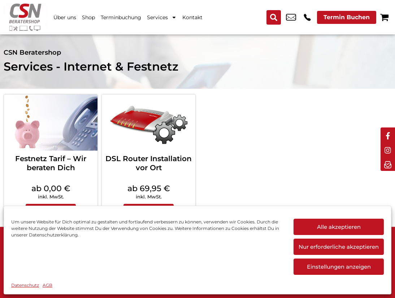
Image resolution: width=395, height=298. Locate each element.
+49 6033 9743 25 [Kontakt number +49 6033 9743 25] (307, 17)
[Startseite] (25, 17)
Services (162, 17)
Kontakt (192, 17)
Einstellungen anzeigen (339, 266)
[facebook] (388, 134)
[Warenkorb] (384, 17)
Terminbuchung (121, 17)
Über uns (64, 17)
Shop (88, 17)
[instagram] (388, 149)
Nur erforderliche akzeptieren (339, 246)
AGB (47, 285)
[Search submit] (273, 17)
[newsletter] (388, 163)
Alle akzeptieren (339, 226)
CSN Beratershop (32, 52)
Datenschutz (25, 285)
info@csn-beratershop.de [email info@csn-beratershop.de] (291, 17)
